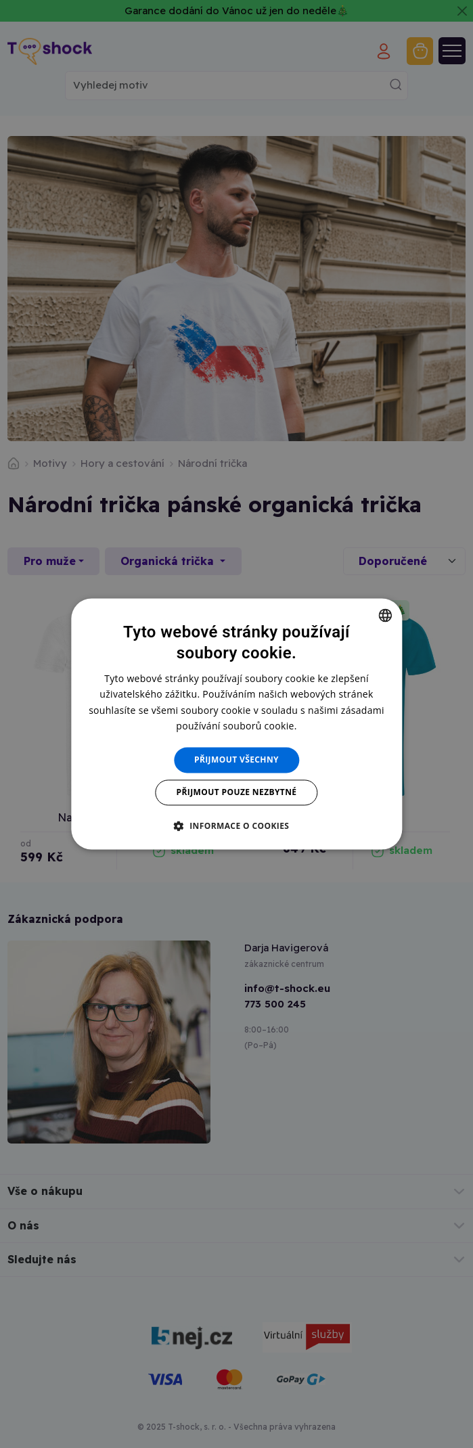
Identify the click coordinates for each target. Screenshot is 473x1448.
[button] (237, 826)
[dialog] (236, 723)
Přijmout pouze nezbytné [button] (237, 792)
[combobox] (385, 615)
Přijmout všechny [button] (236, 759)
